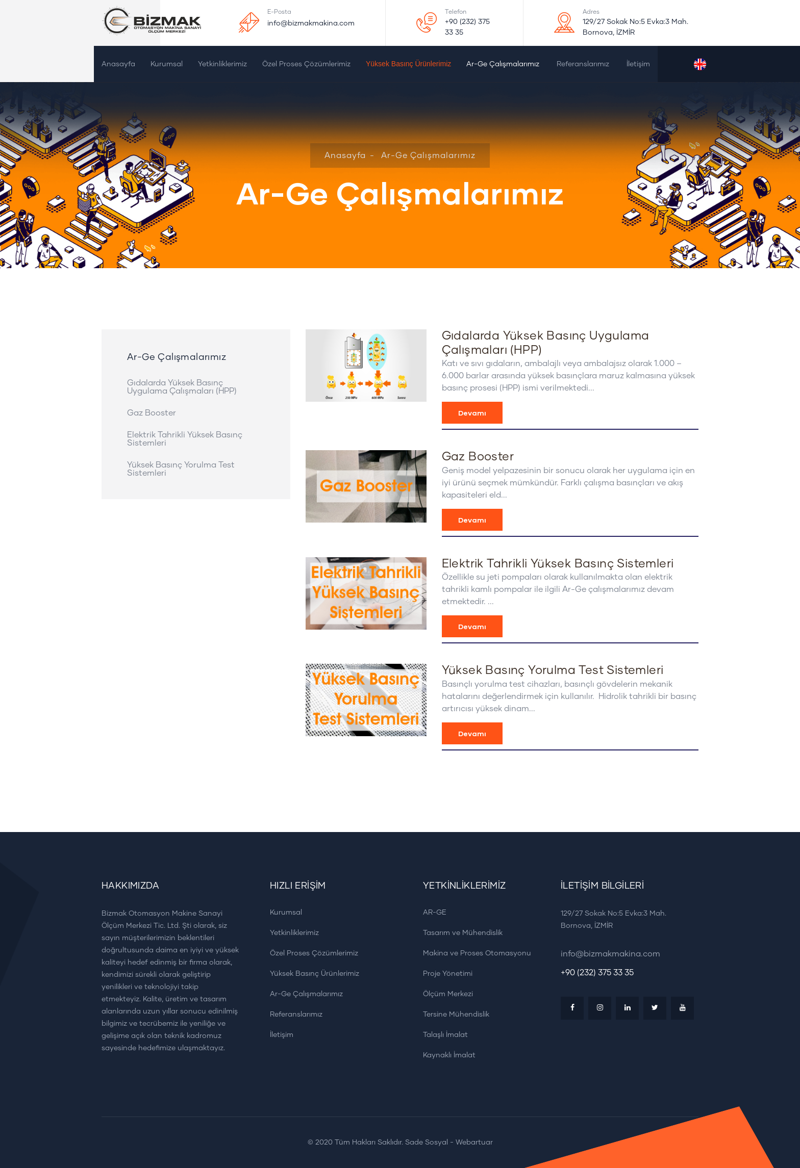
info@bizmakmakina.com (311, 23)
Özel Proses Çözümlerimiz (306, 64)
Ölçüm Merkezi (444, 994)
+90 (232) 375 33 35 (467, 27)
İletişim (638, 64)
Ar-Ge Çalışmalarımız (502, 64)
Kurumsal (167, 64)
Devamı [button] (472, 412)
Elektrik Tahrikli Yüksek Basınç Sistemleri (184, 439)
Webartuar (474, 1142)
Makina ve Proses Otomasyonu (473, 953)
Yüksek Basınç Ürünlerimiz (408, 64)
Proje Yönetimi (444, 973)
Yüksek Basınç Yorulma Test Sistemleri (181, 469)
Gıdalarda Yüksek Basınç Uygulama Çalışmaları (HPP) (182, 387)
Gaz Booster (151, 413)
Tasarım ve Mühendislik (459, 933)
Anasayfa (118, 64)
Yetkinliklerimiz (222, 64)
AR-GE (431, 912)
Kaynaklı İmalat (446, 1055)
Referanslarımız (583, 64)
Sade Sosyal (426, 1142)
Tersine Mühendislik (452, 1014)
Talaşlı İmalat (442, 1035)
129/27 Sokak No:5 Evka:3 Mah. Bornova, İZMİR (635, 27)
